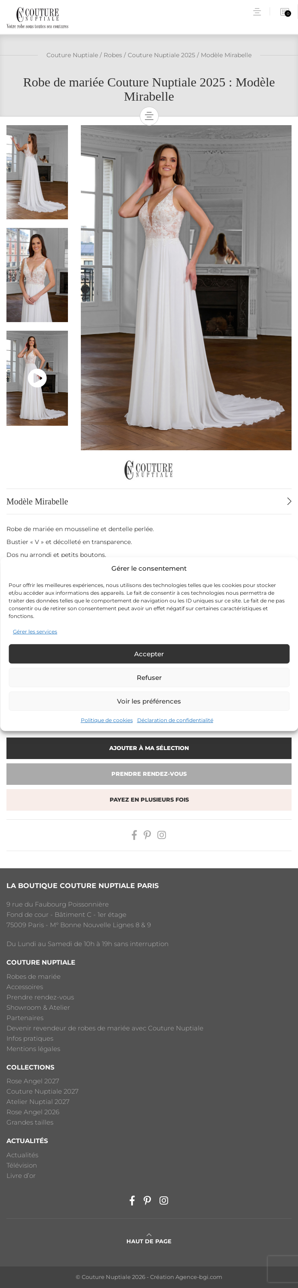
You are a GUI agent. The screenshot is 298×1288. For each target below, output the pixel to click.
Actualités (22, 1155)
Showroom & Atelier (38, 1007)
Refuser (149, 677)
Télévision (21, 1165)
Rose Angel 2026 (32, 1112)
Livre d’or (21, 1175)
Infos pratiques (29, 1038)
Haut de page (149, 1239)
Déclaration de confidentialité (175, 720)
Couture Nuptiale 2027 (42, 1091)
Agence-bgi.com (198, 1277)
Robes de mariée (33, 976)
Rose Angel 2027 (32, 1081)
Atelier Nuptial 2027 (38, 1101)
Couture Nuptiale (72, 55)
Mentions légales (33, 1049)
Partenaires (24, 1018)
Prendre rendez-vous (149, 774)
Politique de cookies (107, 720)
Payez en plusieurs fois (149, 799)
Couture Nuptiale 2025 (161, 55)
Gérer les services (35, 631)
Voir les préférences (149, 701)
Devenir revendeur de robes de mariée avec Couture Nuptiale (104, 1028)
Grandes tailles (29, 1122)
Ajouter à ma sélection (149, 748)
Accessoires (24, 987)
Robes (113, 55)
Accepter (149, 654)
